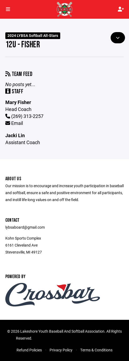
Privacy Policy (61, 349)
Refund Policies (29, 349)
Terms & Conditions (96, 349)
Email (14, 123)
